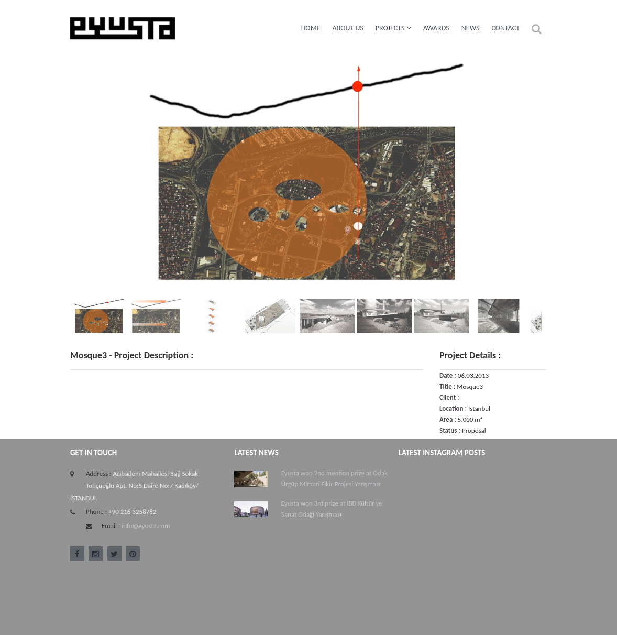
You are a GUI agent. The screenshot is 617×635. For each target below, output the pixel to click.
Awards (436, 28)
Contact (505, 28)
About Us (347, 28)
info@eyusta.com (146, 526)
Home (311, 28)
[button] (536, 28)
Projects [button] (393, 28)
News (470, 28)
